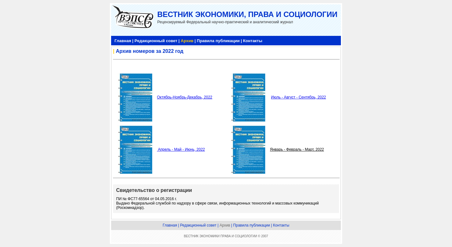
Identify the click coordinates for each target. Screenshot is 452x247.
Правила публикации (218, 40)
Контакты (252, 40)
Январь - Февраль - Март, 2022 (297, 149)
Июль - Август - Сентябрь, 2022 (298, 97)
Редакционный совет (156, 40)
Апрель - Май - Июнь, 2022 (181, 149)
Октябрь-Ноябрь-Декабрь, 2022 (184, 97)
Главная (123, 40)
